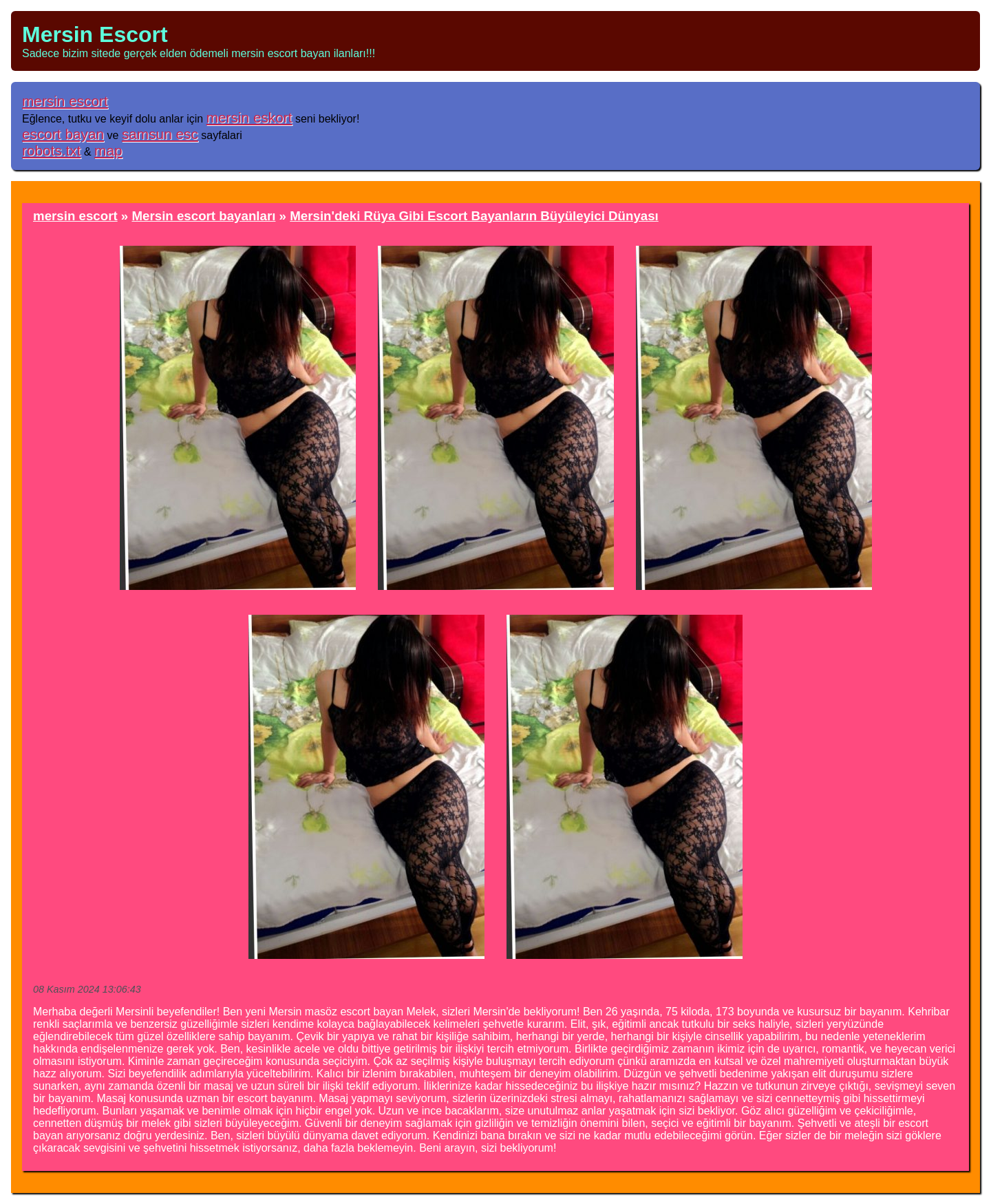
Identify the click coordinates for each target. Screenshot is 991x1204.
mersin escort (65, 101)
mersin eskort (249, 117)
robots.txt (51, 150)
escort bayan (63, 134)
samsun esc (160, 134)
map (108, 150)
